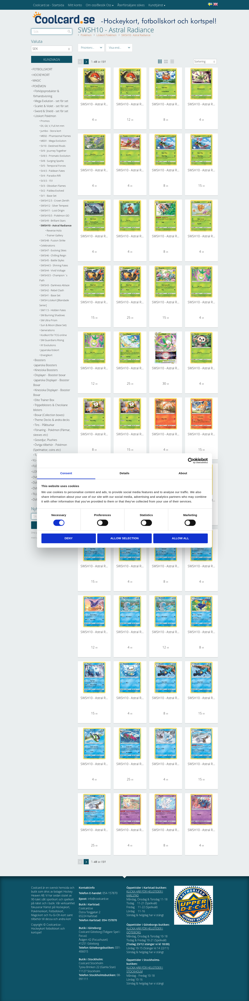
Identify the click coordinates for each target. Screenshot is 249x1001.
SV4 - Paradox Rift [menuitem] (51, 175)
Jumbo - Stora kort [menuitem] (51, 131)
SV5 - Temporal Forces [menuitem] (53, 165)
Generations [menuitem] (48, 330)
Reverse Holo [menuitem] (54, 230)
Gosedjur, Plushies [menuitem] (46, 440)
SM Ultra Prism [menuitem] (49, 320)
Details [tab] (124, 473)
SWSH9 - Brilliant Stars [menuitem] (53, 220)
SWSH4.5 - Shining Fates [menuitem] (54, 265)
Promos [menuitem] (45, 121)
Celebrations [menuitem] (48, 245)
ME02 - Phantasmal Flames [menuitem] (56, 136)
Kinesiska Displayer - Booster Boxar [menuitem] (51, 392)
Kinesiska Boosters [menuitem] (46, 370)
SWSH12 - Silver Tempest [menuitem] (54, 205)
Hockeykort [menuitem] (41, 75)
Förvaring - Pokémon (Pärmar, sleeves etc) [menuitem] (51, 432)
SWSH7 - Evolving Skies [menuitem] (53, 250)
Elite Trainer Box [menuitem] (44, 400)
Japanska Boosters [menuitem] (46, 365)
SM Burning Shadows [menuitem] (53, 315)
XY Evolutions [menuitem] (48, 345)
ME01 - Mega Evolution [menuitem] (53, 140)
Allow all (180, 538)
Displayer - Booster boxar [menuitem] (50, 375)
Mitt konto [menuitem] (75, 5)
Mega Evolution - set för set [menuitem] (51, 101)
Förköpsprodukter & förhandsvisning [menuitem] (46, 93)
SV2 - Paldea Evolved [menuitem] (52, 190)
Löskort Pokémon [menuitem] (45, 116)
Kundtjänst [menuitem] (155, 5)
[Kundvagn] (51, 59)
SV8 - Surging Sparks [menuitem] (52, 161)
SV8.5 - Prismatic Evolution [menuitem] (55, 155)
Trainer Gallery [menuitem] (55, 235)
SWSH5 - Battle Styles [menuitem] (52, 260)
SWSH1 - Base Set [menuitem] (50, 295)
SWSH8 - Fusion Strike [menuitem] (53, 240)
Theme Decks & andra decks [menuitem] (52, 420)
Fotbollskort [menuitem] (42, 69)
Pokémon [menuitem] (39, 86)
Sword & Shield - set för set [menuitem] (51, 111)
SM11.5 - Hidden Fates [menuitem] (53, 310)
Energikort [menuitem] (46, 355)
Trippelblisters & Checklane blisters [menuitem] (50, 407)
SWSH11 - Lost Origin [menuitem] (53, 210)
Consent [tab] (66, 473)
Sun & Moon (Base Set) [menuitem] (54, 325)
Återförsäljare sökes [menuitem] (131, 5)
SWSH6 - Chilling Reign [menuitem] (53, 255)
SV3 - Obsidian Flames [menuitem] (53, 185)
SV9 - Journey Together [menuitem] (53, 150)
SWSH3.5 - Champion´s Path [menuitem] (53, 278)
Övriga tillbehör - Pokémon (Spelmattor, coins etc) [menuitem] (50, 447)
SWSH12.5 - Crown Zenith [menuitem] (55, 200)
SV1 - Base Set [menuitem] (48, 195)
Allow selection (124, 538)
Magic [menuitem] (37, 80)
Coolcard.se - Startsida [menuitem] (48, 5)
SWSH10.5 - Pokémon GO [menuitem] (55, 215)
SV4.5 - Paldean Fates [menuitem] (53, 170)
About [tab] (183, 473)
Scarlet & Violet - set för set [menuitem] (51, 106)
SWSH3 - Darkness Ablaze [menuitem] (55, 285)
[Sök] (69, 31)
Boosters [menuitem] (40, 360)
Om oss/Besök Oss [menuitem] (98, 5)
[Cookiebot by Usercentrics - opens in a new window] (191, 461)
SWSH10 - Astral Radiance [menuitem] (56, 225)
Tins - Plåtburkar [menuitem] (44, 425)
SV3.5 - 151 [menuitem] (47, 180)
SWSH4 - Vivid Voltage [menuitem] (53, 270)
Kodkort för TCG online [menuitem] (54, 335)
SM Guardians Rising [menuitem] (52, 340)
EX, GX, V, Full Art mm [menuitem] (52, 126)
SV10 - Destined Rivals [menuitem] (53, 146)
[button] (91, 48)
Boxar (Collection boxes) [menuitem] (49, 415)
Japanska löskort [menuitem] (50, 350)
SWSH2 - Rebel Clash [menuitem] (52, 290)
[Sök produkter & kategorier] (51, 31)
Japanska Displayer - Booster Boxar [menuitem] (51, 382)
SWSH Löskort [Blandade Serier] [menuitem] (54, 303)
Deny (69, 538)
